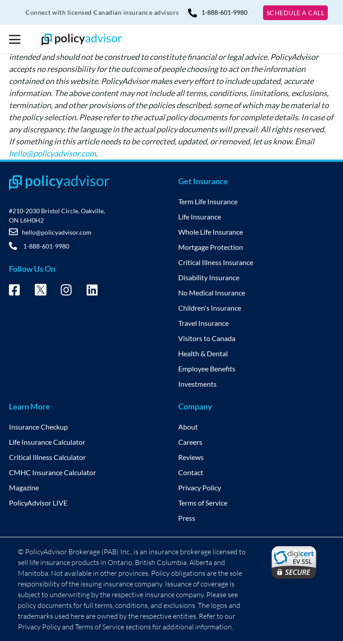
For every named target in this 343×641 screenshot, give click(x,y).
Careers (190, 442)
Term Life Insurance (208, 201)
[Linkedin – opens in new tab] (92, 291)
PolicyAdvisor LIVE (38, 502)
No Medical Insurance (211, 292)
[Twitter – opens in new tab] (40, 292)
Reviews (191, 457)
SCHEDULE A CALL (296, 13)
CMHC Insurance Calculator (52, 472)
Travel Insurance (203, 323)
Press (186, 518)
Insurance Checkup (38, 426)
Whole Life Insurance (210, 232)
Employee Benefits (206, 368)
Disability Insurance (208, 277)
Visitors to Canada (206, 338)
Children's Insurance (209, 308)
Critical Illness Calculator (47, 457)
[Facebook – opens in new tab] (14, 291)
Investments (197, 384)
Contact (190, 472)
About (188, 426)
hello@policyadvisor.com (52, 153)
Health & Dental (203, 353)
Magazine (24, 487)
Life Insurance (199, 216)
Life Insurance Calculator (47, 442)
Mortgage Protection (210, 247)
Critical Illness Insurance (215, 262)
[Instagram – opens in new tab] (66, 291)
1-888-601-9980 (217, 12)
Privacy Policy (199, 487)
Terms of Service (202, 502)
